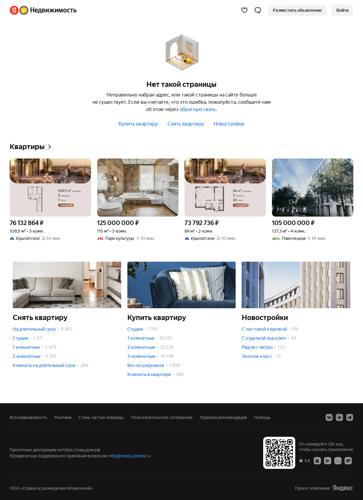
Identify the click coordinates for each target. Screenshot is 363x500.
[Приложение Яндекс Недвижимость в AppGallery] (338, 460)
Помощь (262, 417)
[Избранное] (244, 10)
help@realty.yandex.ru (129, 455)
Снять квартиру (186, 124)
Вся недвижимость (28, 417)
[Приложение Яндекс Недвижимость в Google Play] (327, 460)
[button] (257, 10)
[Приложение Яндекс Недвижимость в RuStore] (348, 460)
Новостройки (229, 124)
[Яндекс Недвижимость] (48, 10)
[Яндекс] (14, 10)
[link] (342, 10)
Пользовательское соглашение (162, 417)
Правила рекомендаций (223, 417)
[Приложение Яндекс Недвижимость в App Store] (317, 460)
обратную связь (198, 109)
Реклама (62, 417)
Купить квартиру (138, 124)
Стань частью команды (101, 417)
